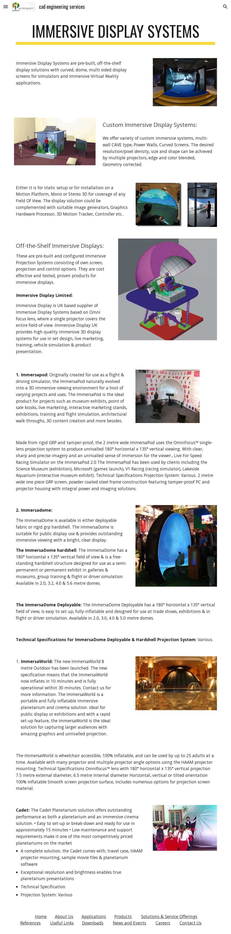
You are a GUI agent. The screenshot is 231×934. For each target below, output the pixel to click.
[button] (5, 6)
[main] (115, 33)
